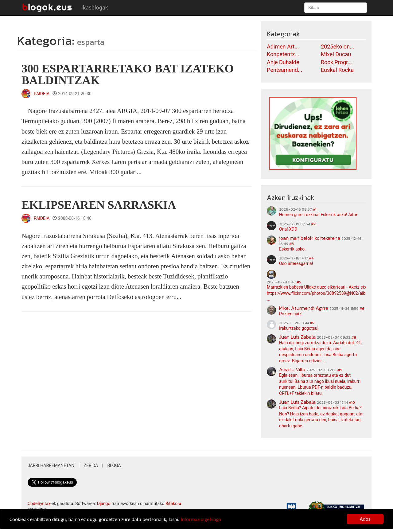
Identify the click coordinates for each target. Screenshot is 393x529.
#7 (312, 323)
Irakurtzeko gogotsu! (298, 328)
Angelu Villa (292, 369)
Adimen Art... (283, 46)
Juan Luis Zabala (297, 336)
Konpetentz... (283, 54)
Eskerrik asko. (292, 249)
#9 (339, 370)
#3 (291, 244)
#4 (311, 258)
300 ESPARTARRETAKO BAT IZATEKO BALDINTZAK (127, 74)
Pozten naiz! (290, 313)
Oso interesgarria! (296, 263)
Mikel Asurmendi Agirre (303, 308)
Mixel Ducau (336, 54)
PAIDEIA (41, 93)
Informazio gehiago (201, 519)
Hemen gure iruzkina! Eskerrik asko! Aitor (318, 214)
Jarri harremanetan (51, 465)
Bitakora (173, 503)
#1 (315, 209)
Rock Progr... (336, 62)
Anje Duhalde (283, 62)
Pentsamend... (284, 70)
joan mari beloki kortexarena (309, 238)
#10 (352, 402)
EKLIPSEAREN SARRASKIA (98, 204)
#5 (299, 282)
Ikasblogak (94, 7)
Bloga (114, 465)
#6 (362, 308)
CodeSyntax (39, 503)
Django (104, 503)
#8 (353, 337)
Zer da (91, 465)
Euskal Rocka (337, 70)
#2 (313, 224)
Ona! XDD (288, 229)
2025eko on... (337, 46)
